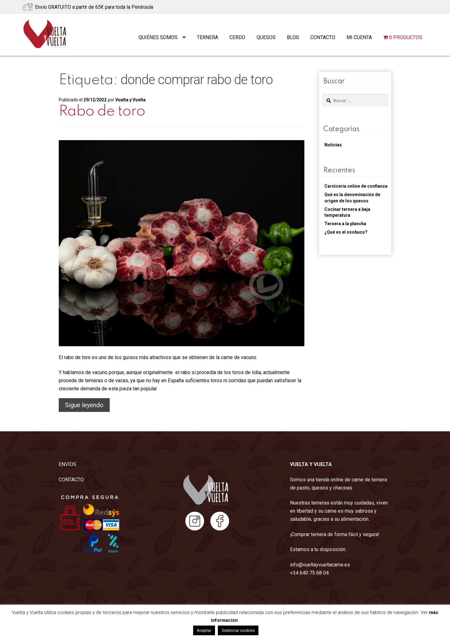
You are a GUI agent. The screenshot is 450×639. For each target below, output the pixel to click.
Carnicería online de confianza (356, 186)
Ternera (207, 37)
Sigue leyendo (87, 406)
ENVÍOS (67, 464)
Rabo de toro (102, 111)
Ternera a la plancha (345, 223)
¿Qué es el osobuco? (346, 232)
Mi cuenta (359, 37)
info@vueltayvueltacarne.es (320, 565)
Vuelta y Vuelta (130, 99)
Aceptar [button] (204, 630)
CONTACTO (71, 480)
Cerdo (237, 37)
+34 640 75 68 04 (309, 573)
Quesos (266, 37)
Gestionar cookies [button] (238, 630)
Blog (293, 37)
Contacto (322, 37)
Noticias (333, 144)
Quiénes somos (158, 37)
